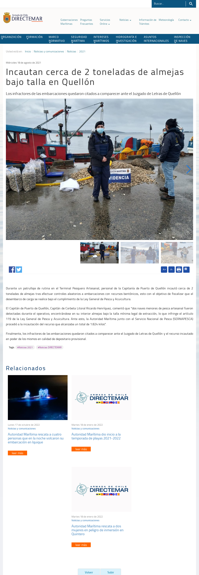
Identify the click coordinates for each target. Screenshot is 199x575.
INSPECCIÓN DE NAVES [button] (182, 39)
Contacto (184, 20)
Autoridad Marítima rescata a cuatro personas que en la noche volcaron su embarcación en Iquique (36, 437)
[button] (188, 169)
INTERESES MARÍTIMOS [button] (101, 39)
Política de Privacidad (21, 555)
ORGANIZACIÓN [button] (11, 37)
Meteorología (166, 20)
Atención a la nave (160, 507)
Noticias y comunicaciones (49, 51)
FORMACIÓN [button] (34, 37)
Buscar (191, 4)
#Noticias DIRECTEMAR (49, 347)
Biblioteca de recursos (47, 555)
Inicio (28, 51)
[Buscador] (169, 3)
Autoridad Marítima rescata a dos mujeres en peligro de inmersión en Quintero (159, 437)
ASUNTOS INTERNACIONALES (156, 39)
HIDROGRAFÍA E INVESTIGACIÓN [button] (126, 39)
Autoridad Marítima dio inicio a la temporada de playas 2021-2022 (94, 435)
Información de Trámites (147, 22)
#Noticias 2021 (25, 347)
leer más (17, 452)
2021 (82, 51)
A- (171, 269)
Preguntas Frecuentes (86, 22)
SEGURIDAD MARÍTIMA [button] (79, 39)
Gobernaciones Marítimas (69, 22)
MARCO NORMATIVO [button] (57, 39)
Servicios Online (105, 22)
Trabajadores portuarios (163, 512)
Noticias (125, 20)
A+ (164, 269)
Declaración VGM (159, 517)
